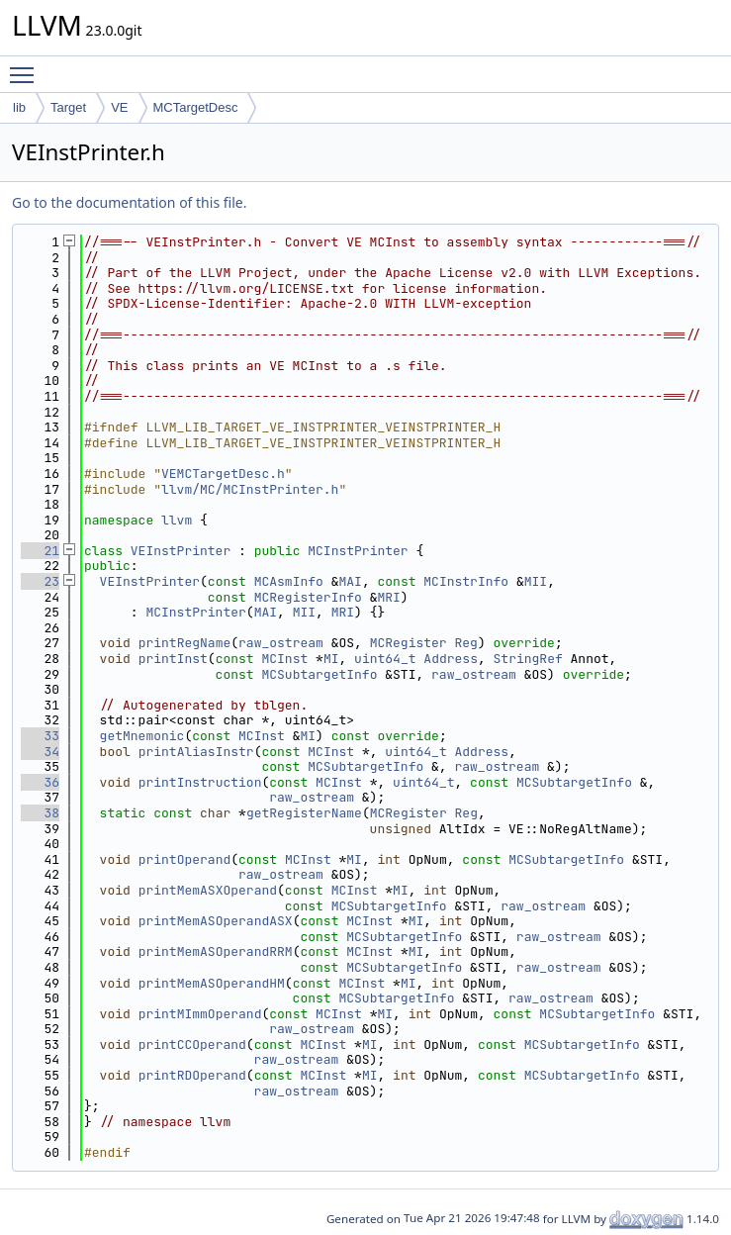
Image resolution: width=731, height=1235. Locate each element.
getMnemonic (142, 735)
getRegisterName (304, 813)
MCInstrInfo (465, 581)
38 (40, 813)
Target (68, 107)
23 (40, 581)
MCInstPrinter (358, 550)
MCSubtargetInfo (319, 674)
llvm (176, 520)
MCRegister (408, 642)
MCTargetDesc (195, 107)
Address (450, 658)
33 (40, 735)
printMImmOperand (200, 1013)
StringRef (528, 658)
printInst (173, 658)
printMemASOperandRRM (215, 951)
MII (535, 581)
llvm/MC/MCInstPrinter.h (249, 489)
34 (40, 751)
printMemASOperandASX (215, 920)
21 (40, 550)
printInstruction (200, 782)
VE (119, 107)
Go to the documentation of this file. (129, 202)
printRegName (184, 642)
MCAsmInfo (288, 581)
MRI (388, 597)
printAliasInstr (196, 751)
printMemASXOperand (207, 890)
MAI (349, 581)
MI (331, 658)
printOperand (184, 859)
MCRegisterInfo (308, 597)
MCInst (284, 658)
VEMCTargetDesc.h (223, 473)
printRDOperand (192, 1075)
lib (19, 107)
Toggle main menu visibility (27, 66)
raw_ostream (280, 642)
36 (40, 782)
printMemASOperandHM (211, 983)
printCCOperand (192, 1044)
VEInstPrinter (180, 550)
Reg (466, 642)
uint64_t (384, 658)
